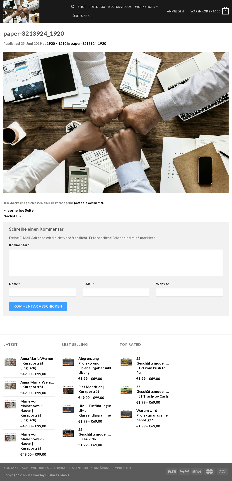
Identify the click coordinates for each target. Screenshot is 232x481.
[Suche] (73, 6)
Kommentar (19, 245)
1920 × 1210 (56, 43)
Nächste (12, 216)
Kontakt (11, 468)
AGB (25, 468)
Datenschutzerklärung (90, 468)
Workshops (146, 7)
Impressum (122, 468)
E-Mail (88, 284)
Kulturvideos (120, 7)
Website (162, 284)
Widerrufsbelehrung (49, 468)
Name (14, 284)
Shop (82, 7)
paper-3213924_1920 (88, 43)
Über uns (82, 16)
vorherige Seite (18, 210)
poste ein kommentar (88, 203)
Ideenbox (97, 7)
